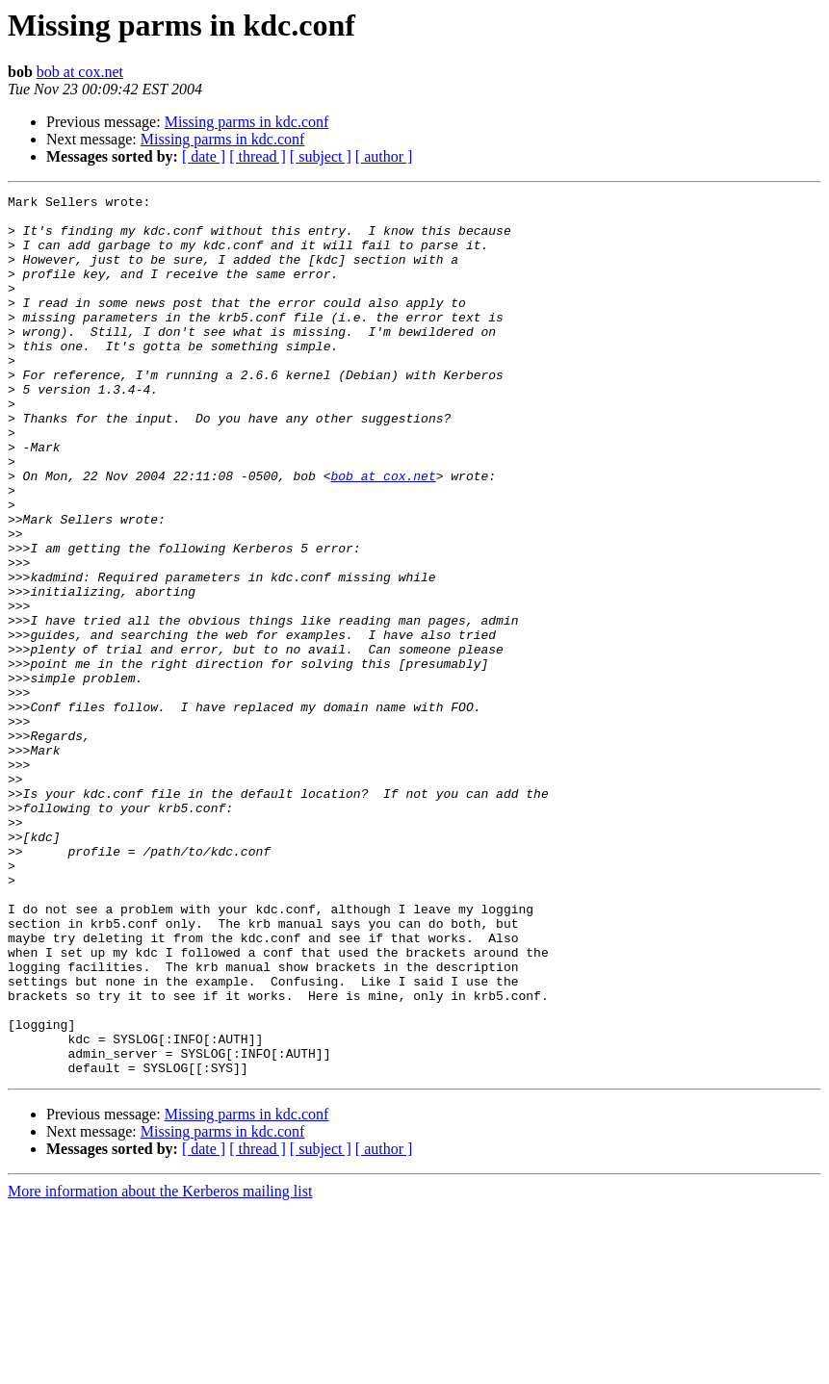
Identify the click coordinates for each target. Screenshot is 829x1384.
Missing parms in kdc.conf (247, 122)
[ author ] (384, 156)
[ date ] (203, 156)
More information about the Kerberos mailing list (160, 1367)
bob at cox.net (80, 72)
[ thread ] (257, 156)
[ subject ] (320, 156)
